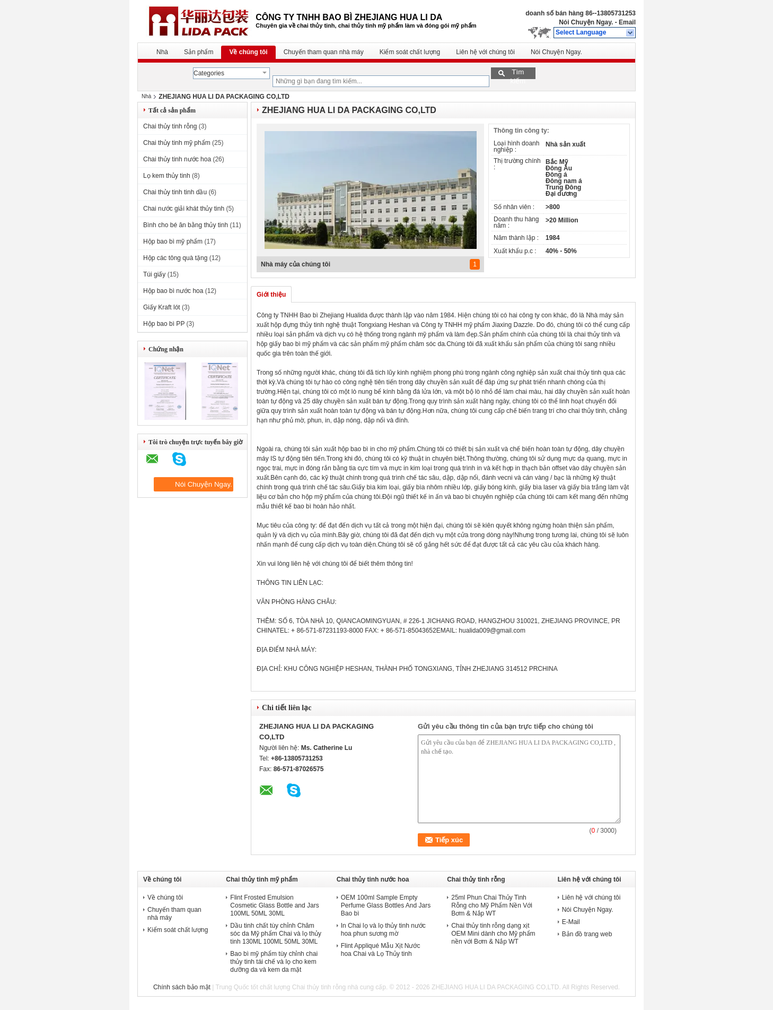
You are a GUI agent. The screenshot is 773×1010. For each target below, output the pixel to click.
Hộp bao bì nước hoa (173, 291)
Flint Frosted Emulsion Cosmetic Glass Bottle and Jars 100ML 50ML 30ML (274, 905)
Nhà (162, 52)
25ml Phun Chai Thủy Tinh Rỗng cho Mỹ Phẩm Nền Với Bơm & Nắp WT (491, 905)
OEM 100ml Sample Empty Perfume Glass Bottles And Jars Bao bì (386, 905)
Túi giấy (154, 274)
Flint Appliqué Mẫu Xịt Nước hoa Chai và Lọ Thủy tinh (380, 949)
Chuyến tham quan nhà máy (324, 52)
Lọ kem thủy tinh (166, 175)
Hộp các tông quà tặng (175, 258)
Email (627, 22)
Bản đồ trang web (587, 934)
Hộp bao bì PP (164, 323)
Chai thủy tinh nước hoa (177, 159)
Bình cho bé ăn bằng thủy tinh (185, 225)
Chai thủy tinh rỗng (170, 126)
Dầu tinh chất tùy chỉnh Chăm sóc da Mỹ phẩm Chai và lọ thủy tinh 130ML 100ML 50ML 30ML (275, 933)
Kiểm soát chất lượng (410, 52)
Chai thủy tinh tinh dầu (175, 192)
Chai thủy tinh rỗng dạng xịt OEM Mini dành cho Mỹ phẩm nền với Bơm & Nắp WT (493, 933)
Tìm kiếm (517, 73)
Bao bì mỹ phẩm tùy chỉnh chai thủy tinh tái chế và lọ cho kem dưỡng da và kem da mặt (274, 961)
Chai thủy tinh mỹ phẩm (176, 142)
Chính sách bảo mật (181, 987)
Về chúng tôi (248, 52)
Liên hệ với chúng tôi (485, 52)
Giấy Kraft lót (161, 307)
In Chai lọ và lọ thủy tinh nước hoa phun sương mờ (383, 929)
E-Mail (571, 922)
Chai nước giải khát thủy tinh (183, 208)
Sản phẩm (198, 52)
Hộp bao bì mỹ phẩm (173, 241)
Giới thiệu (271, 294)
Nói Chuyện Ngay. (586, 22)
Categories (209, 73)
